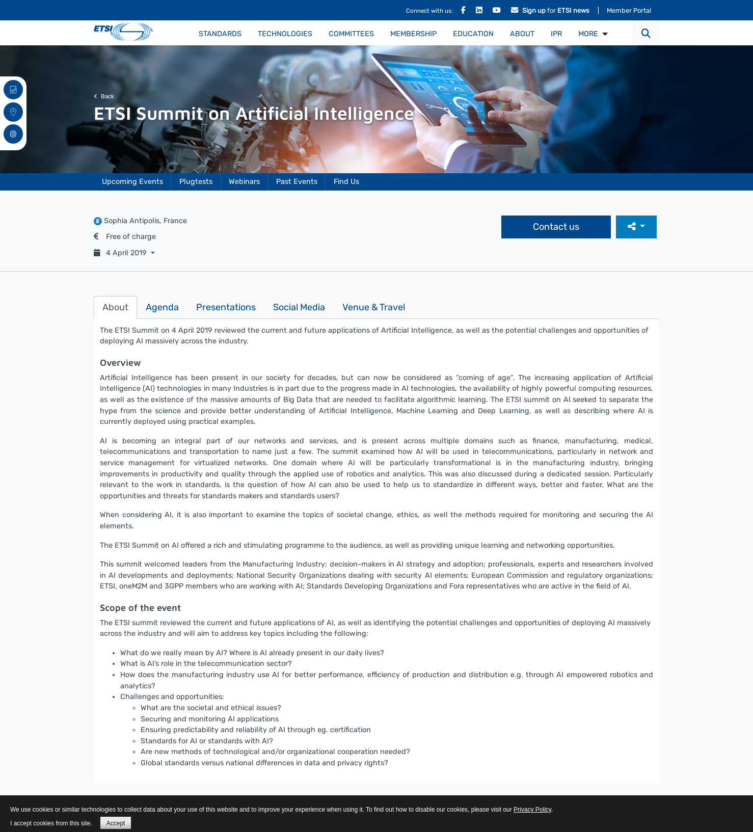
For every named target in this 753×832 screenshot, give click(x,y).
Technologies (285, 34)
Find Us (346, 181)
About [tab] (115, 307)
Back (104, 96)
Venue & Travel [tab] (373, 307)
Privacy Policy (532, 809)
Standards (220, 34)
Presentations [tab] (226, 307)
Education (473, 34)
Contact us (556, 226)
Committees (351, 34)
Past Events (296, 181)
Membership (413, 34)
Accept (115, 823)
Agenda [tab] (162, 307)
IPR (556, 34)
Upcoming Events (132, 181)
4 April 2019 (121, 253)
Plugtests (195, 181)
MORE (588, 34)
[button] (646, 33)
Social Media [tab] (299, 307)
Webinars (244, 181)
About (522, 34)
